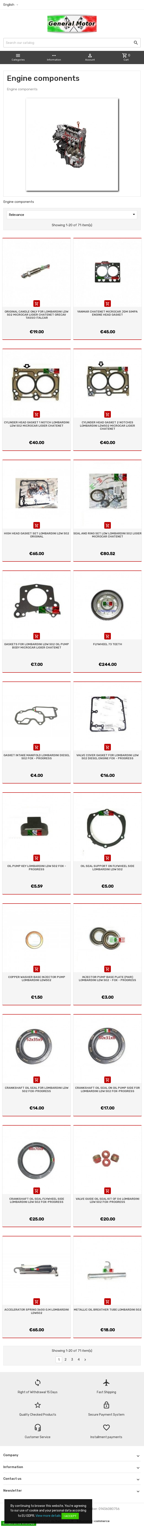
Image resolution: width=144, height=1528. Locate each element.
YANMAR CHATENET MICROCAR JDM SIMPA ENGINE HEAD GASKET (107, 313)
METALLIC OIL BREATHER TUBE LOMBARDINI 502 (107, 1309)
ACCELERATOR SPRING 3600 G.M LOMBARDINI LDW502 (36, 1311)
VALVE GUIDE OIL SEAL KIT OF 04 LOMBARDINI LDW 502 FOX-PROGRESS (107, 1200)
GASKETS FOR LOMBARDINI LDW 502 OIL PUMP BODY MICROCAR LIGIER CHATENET (36, 646)
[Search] (72, 42)
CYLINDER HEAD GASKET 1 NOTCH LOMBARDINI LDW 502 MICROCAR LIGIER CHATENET (36, 424)
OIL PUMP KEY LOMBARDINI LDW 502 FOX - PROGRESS (36, 867)
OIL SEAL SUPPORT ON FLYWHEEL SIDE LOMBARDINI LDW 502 (107, 867)
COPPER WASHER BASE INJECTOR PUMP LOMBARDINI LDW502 (36, 978)
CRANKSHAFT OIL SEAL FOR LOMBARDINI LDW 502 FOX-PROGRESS (36, 1089)
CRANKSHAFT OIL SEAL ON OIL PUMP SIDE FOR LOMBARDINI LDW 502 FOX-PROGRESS (107, 1089)
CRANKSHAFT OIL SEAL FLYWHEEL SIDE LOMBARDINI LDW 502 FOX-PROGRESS (36, 1200)
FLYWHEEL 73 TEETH (107, 644)
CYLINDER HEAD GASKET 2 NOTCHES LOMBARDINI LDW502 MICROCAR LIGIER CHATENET (107, 425)
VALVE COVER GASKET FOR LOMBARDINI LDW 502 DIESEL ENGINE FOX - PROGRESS (107, 757)
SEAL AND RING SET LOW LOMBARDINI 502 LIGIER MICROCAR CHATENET (107, 535)
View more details (48, 1516)
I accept (70, 1516)
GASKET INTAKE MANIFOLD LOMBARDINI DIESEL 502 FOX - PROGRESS (37, 757)
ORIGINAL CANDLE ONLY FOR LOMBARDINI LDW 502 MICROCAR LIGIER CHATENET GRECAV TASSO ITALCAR (36, 315)
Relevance (73, 214)
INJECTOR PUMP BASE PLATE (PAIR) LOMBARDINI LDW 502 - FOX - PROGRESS (107, 978)
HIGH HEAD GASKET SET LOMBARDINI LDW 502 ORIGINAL (36, 535)
